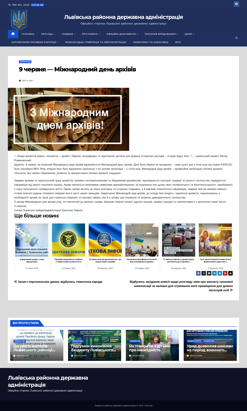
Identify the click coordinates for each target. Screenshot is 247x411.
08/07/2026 (196, 356)
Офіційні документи (121, 34)
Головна (28, 34)
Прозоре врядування (160, 34)
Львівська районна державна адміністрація (123, 17)
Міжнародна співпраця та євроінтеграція (95, 42)
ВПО (178, 42)
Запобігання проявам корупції (34, 42)
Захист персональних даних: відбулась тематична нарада (58, 282)
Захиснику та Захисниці (150, 42)
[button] (236, 38)
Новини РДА (25, 62)
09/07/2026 (23, 356)
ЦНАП (189, 34)
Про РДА (47, 34)
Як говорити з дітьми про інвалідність (149, 348)
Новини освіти (194, 341)
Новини (68, 34)
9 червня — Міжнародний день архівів (77, 69)
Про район (90, 34)
